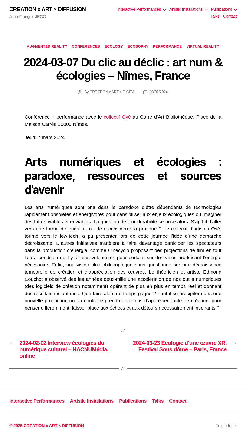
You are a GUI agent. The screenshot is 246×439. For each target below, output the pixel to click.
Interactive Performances (139, 9)
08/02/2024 (158, 92)
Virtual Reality (202, 46)
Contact (230, 16)
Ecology (114, 46)
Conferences (86, 46)
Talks (215, 16)
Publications (221, 9)
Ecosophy (138, 46)
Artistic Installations (186, 9)
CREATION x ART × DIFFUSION (47, 9)
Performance (167, 46)
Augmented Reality (47, 46)
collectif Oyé (117, 116)
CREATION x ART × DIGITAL (113, 92)
